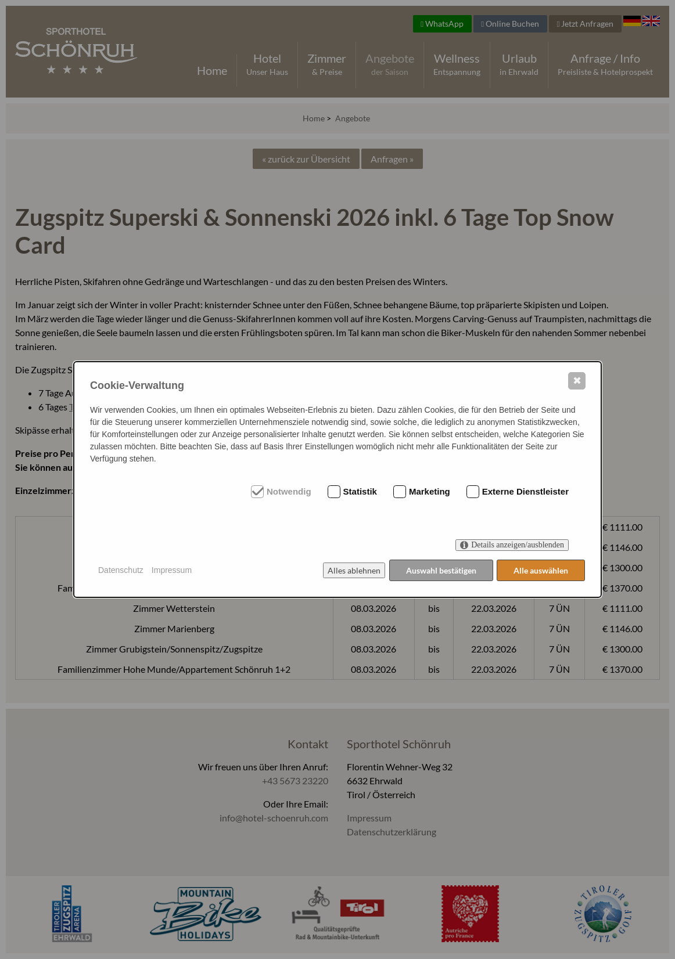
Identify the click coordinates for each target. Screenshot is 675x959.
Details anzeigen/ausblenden (517, 544)
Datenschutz (120, 570)
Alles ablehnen (353, 570)
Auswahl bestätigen (440, 570)
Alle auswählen (541, 570)
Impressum (172, 570)
